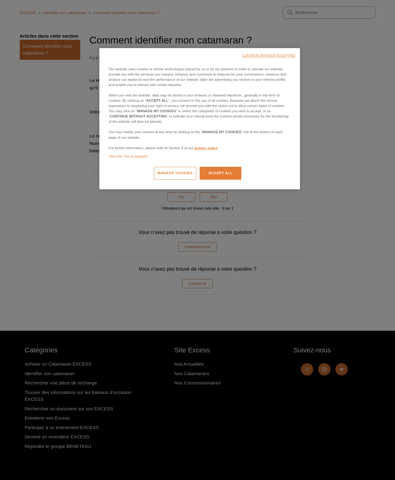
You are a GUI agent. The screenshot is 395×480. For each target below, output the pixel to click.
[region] (199, 118)
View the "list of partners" (128, 156)
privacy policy (206, 148)
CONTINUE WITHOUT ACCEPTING (268, 55)
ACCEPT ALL (220, 173)
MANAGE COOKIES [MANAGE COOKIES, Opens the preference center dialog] (175, 173)
